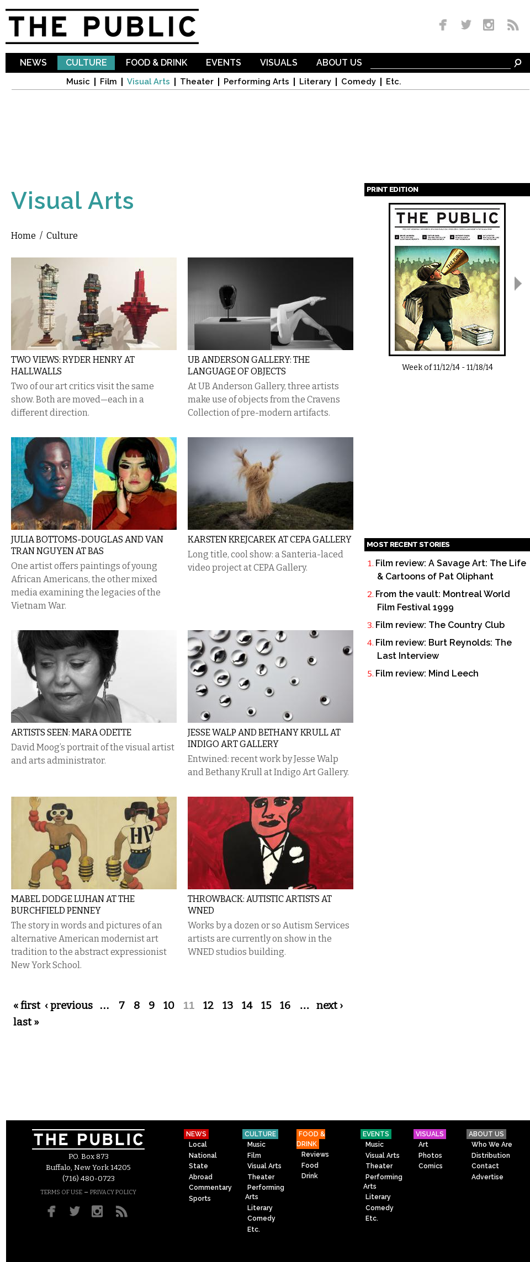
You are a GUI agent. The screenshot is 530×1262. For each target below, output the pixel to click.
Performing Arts (256, 82)
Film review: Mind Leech (427, 673)
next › (329, 1006)
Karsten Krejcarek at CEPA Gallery (270, 539)
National (203, 1155)
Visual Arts (148, 82)
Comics (430, 1166)
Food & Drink (156, 63)
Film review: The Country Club (440, 625)
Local (198, 1144)
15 (266, 1006)
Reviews (315, 1154)
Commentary (210, 1187)
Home (23, 235)
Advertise (487, 1177)
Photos (430, 1155)
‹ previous (69, 1006)
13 (227, 1006)
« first (26, 1006)
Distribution (490, 1155)
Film (108, 82)
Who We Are (491, 1144)
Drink (309, 1176)
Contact (485, 1166)
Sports (200, 1198)
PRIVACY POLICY (113, 1192)
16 (285, 1006)
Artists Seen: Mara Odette (71, 732)
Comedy (358, 82)
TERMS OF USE (61, 1192)
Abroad (201, 1177)
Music (78, 82)
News (33, 63)
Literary (315, 82)
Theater (197, 82)
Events (223, 63)
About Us (339, 63)
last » (26, 1022)
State (198, 1166)
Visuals (279, 63)
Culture (86, 63)
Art (423, 1144)
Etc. (393, 82)
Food (310, 1165)
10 (168, 1006)
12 (208, 1006)
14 (247, 1006)
